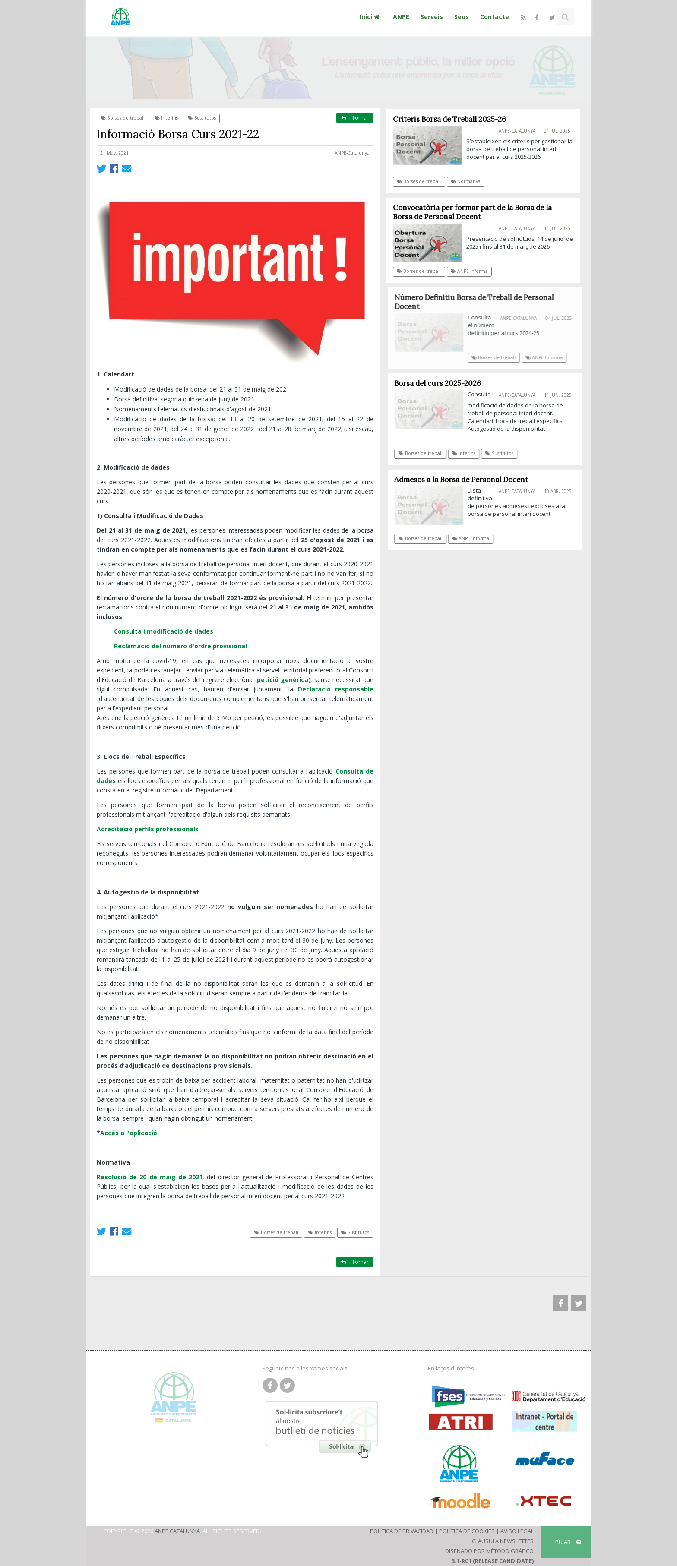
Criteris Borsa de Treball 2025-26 (449, 119)
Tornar (355, 117)
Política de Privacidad (401, 1531)
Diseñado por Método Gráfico (489, 1551)
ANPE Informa (469, 271)
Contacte (494, 17)
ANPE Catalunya (177, 1531)
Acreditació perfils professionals (148, 829)
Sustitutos (202, 118)
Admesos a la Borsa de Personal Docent (464, 479)
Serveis (432, 17)
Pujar (568, 1542)
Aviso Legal (517, 1531)
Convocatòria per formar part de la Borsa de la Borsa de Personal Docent (472, 212)
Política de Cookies (467, 1531)
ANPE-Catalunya (352, 153)
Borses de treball (123, 118)
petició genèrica (282, 680)
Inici (371, 17)
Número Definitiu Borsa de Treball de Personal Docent (477, 302)
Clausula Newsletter (503, 1541)
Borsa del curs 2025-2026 (440, 383)
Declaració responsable (335, 689)
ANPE (401, 17)
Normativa (466, 181)
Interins (166, 118)
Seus (461, 17)
